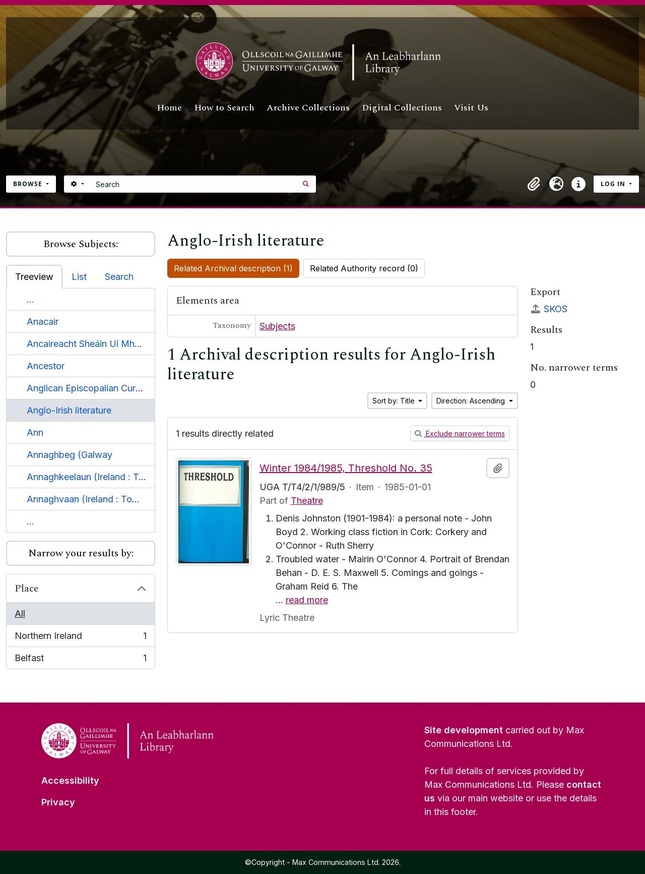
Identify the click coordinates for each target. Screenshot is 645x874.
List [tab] (79, 276)
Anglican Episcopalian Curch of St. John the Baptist (134, 388)
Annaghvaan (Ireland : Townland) (96, 499)
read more (307, 600)
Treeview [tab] (34, 276)
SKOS (548, 309)
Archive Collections (308, 107)
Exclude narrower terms (460, 433)
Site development (463, 730)
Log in (614, 184)
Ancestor (45, 366)
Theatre (307, 500)
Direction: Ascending (471, 400)
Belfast (80, 660)
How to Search (224, 107)
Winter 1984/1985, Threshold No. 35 (346, 468)
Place (27, 588)
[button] (534, 184)
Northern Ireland (80, 638)
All (20, 613)
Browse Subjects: (80, 244)
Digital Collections (402, 107)
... (30, 299)
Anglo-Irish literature (69, 410)
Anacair (42, 321)
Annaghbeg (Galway (69, 454)
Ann (35, 432)
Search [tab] (119, 276)
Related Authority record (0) (364, 268)
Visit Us (471, 107)
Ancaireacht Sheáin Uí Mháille (89, 343)
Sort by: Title (394, 400)
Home (169, 107)
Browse (28, 184)
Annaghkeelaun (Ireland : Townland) (102, 477)
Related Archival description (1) (233, 268)
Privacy (58, 802)
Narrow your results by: (81, 553)
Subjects (277, 326)
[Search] (194, 184)
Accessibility (70, 780)
